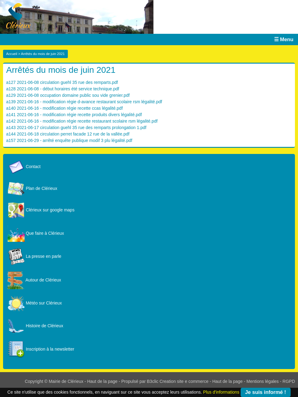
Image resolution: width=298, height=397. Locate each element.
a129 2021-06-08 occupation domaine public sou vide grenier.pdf (68, 95)
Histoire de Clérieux (35, 325)
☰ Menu (283, 39)
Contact (24, 166)
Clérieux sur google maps (41, 209)
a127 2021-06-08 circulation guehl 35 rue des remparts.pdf (62, 82)
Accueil (11, 54)
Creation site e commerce (184, 381)
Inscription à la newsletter (41, 349)
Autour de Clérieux (34, 279)
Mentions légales (262, 381)
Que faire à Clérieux (36, 233)
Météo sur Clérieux (35, 303)
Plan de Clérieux (32, 188)
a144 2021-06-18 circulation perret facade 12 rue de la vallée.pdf (68, 134)
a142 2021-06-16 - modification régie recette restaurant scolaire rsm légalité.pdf (81, 121)
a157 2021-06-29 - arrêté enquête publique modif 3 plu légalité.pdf (69, 140)
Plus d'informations (221, 391)
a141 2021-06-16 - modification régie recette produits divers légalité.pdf (74, 114)
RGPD (289, 381)
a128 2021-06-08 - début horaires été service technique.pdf (62, 88)
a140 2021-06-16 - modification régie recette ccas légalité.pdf (64, 108)
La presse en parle (34, 256)
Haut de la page (102, 381)
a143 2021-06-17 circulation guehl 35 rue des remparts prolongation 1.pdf (76, 127)
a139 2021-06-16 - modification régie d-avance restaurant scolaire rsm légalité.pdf (84, 101)
